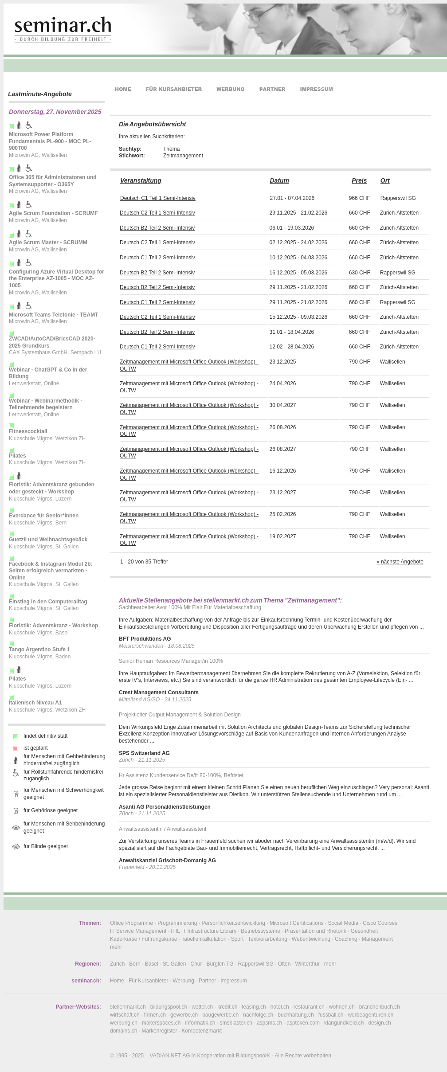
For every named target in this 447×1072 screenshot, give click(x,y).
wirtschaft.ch (125, 1015)
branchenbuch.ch (379, 1007)
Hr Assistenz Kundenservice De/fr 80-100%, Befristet (181, 775)
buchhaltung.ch (296, 1015)
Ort (385, 180)
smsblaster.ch (236, 1023)
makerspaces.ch (161, 1023)
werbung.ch (123, 1023)
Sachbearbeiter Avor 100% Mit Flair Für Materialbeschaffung (190, 607)
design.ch (379, 1023)
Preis (359, 180)
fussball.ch (331, 1015)
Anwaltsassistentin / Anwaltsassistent (162, 829)
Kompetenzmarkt (201, 1031)
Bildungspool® (253, 1055)
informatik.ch (200, 1023)
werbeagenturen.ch (370, 1015)
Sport (237, 939)
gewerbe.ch (184, 1015)
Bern (134, 964)
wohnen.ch (342, 1007)
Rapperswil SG (256, 964)
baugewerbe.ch (220, 1015)
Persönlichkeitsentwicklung (233, 923)
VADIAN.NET (165, 1055)
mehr (116, 947)
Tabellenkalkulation (203, 939)
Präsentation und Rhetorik (315, 931)
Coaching (346, 939)
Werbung (183, 981)
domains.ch (123, 1031)
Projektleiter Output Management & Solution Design (180, 715)
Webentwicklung (311, 939)
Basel (151, 964)
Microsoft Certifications (296, 923)
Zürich (117, 964)
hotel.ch (280, 1007)
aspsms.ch (269, 1023)
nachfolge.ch (258, 1015)
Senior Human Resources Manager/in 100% (171, 661)
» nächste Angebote (399, 562)
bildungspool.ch (168, 1007)
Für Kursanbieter (148, 981)
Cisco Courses (380, 923)
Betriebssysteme (260, 931)
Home (117, 981)
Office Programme (131, 923)
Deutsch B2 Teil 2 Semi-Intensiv (157, 228)
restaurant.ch (309, 1007)
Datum (279, 180)
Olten (284, 964)
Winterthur (307, 964)
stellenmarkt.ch (128, 1007)
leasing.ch (254, 1007)
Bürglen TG (220, 964)
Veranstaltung (140, 180)
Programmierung (177, 923)
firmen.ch (155, 1015)
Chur (196, 964)
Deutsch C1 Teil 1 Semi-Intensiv (158, 198)
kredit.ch (227, 1007)
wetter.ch (202, 1007)
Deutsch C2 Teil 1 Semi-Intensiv (157, 213)
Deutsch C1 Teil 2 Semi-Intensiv (157, 257)
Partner (207, 981)
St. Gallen (174, 964)
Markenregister (159, 1031)
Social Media (343, 923)
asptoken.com (303, 1023)
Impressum (233, 981)
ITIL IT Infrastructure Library (203, 931)
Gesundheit (364, 931)
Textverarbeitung (267, 939)
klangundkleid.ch (344, 1023)
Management (377, 939)
